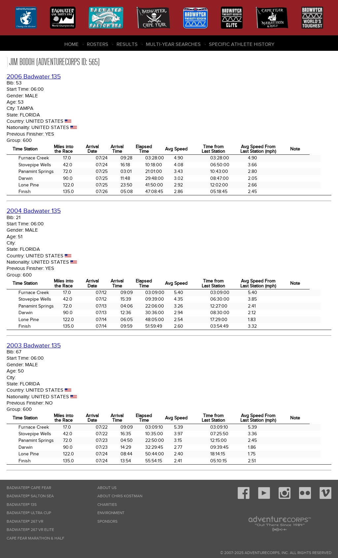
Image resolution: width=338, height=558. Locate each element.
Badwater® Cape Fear (29, 488)
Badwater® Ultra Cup (29, 513)
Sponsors (107, 521)
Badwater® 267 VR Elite (30, 530)
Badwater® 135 (22, 505)
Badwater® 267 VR (25, 521)
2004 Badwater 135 (34, 211)
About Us (107, 488)
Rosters (97, 44)
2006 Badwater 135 (34, 77)
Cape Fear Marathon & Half (35, 538)
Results (127, 44)
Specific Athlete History (241, 44)
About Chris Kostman (119, 496)
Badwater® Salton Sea (30, 496)
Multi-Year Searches (173, 44)
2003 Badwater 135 (34, 345)
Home (71, 44)
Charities (107, 505)
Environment (110, 513)
